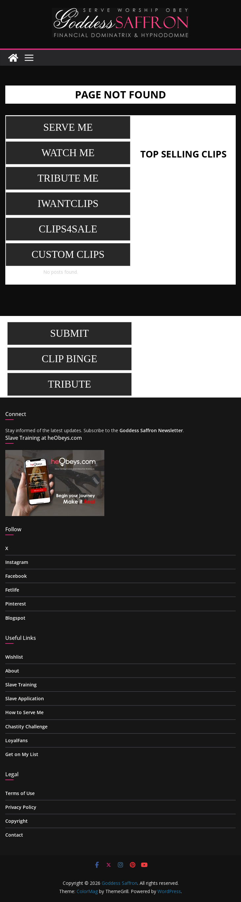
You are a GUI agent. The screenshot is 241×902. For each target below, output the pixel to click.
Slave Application (24, 698)
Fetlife (12, 590)
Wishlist (14, 657)
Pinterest (15, 604)
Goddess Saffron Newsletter (151, 430)
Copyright (16, 821)
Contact (14, 835)
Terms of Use (20, 793)
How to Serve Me (24, 712)
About (12, 671)
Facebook (16, 576)
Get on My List (21, 754)
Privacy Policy (20, 807)
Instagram (16, 562)
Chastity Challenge (26, 726)
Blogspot (15, 618)
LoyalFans (16, 740)
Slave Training (21, 684)
